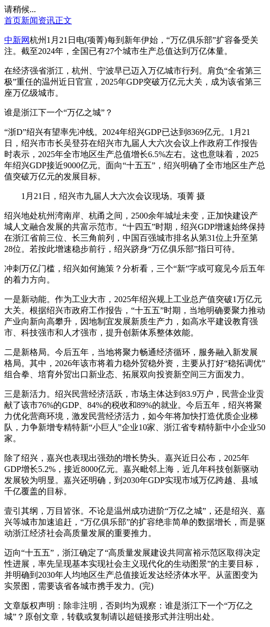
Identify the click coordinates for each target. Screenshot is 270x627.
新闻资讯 (38, 20)
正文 (63, 20)
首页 (12, 20)
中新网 (17, 39)
